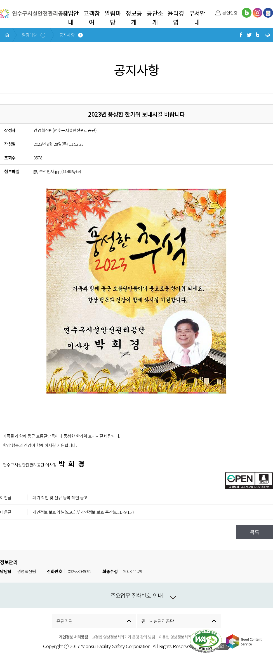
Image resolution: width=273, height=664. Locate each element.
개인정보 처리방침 (73, 637)
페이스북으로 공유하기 (241, 35)
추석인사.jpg (47, 171)
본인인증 (229, 13)
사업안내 (70, 17)
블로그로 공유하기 (257, 35)
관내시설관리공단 (158, 621)
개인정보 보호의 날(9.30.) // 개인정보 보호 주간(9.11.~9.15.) (83, 512)
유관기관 (65, 621)
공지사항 (66, 35)
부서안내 (197, 17)
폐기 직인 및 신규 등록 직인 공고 (60, 497)
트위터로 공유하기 (249, 35)
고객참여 (91, 17)
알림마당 (113, 17)
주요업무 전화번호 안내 (136, 595)
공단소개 (155, 17)
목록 (254, 532)
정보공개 (134, 17)
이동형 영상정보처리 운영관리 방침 (186, 637)
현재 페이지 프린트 (267, 35)
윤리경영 (176, 17)
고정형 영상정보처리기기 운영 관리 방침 (123, 637)
